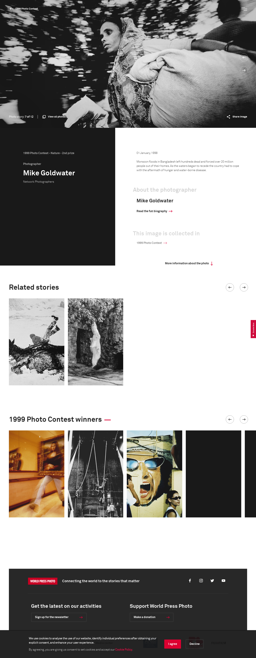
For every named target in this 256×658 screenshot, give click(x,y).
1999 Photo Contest (26, 9)
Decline (195, 644)
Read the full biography (152, 211)
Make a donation (144, 617)
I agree (172, 644)
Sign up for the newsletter (51, 617)
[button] (230, 287)
